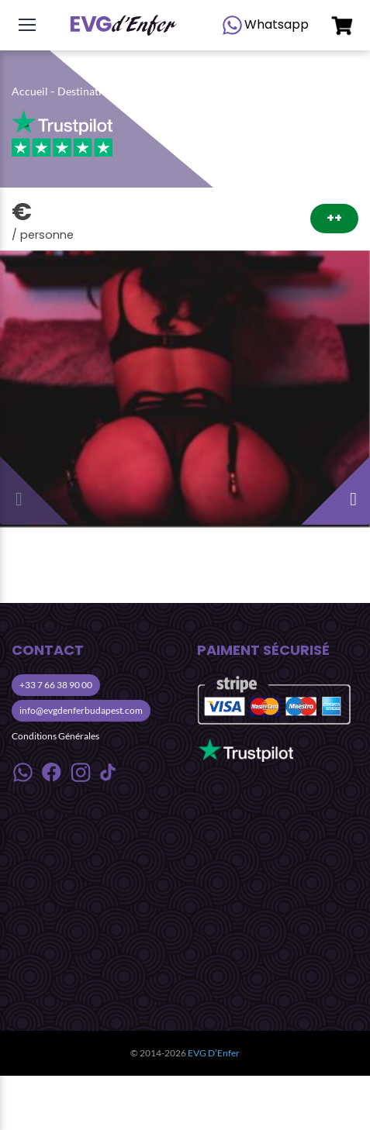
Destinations (88, 91)
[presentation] (39, 486)
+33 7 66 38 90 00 (55, 685)
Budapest (150, 91)
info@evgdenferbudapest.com (81, 710)
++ (334, 218)
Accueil (30, 91)
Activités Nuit (215, 91)
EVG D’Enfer (214, 1053)
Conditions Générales (55, 736)
